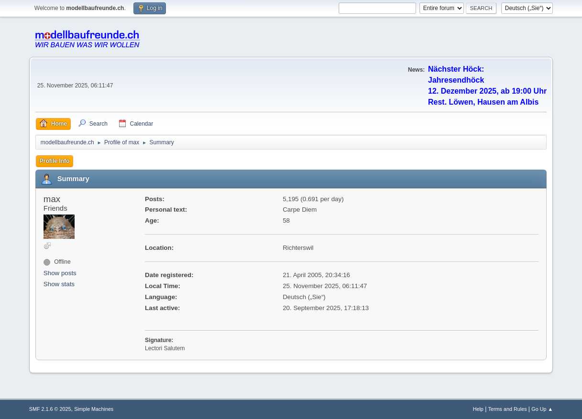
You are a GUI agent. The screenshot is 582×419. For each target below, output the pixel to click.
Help (478, 409)
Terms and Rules (507, 409)
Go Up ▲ (542, 409)
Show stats (59, 284)
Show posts (60, 273)
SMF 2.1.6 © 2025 (50, 409)
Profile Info (55, 161)
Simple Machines (93, 409)
